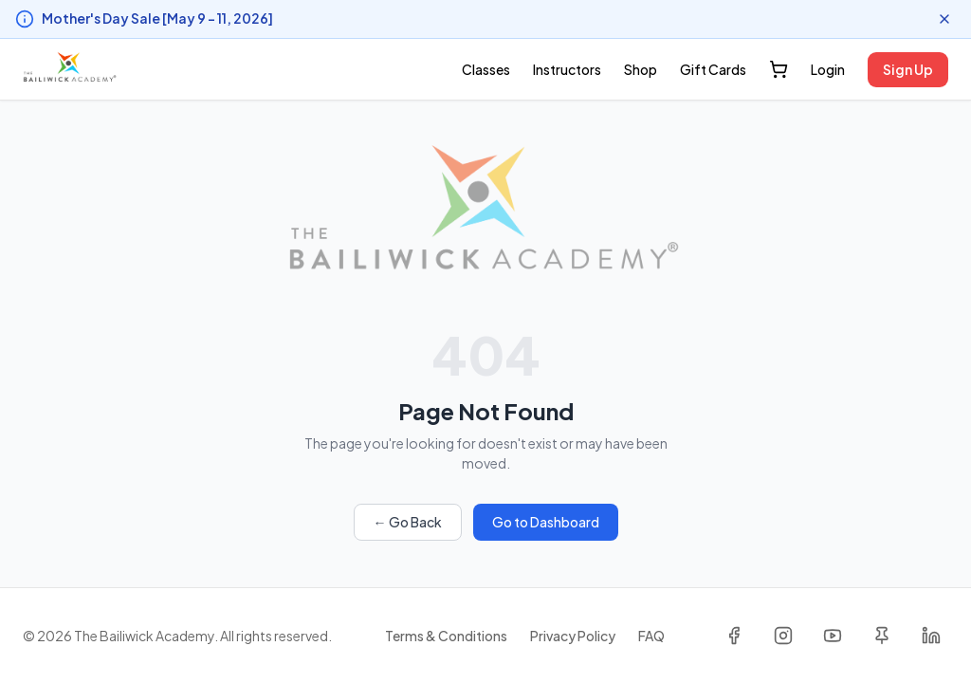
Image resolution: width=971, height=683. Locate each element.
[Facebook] (734, 635)
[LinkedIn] (931, 635)
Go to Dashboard (545, 521)
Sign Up (908, 69)
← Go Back (408, 521)
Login (828, 69)
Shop (640, 69)
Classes (486, 69)
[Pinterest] (882, 635)
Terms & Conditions (446, 635)
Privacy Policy (572, 635)
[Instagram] (783, 635)
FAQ (651, 635)
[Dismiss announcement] (944, 19)
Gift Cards (713, 69)
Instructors (567, 69)
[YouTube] (832, 635)
